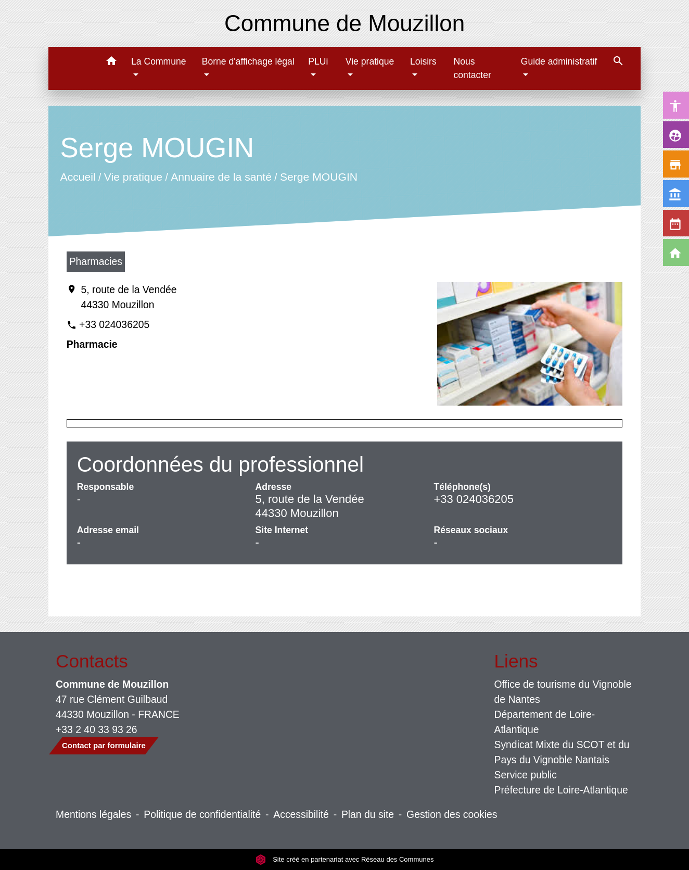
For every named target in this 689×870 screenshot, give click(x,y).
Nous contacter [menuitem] (472, 68)
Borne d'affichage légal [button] (248, 61)
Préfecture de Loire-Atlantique (561, 790)
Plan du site (367, 814)
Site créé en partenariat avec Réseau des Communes (345, 859)
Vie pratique (133, 177)
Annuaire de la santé (221, 177)
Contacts (92, 661)
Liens (516, 661)
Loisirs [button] (423, 61)
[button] (111, 63)
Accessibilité (301, 814)
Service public (525, 774)
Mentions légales (93, 814)
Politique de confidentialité (202, 814)
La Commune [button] (158, 61)
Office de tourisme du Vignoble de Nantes (563, 691)
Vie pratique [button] (370, 61)
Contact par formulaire (104, 745)
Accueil (77, 177)
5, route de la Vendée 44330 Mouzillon (128, 297)
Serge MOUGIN (319, 177)
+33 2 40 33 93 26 (96, 729)
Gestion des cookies (451, 814)
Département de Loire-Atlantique (544, 722)
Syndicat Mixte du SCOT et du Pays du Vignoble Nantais (562, 752)
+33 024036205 (114, 324)
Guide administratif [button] (559, 61)
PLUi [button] (318, 61)
